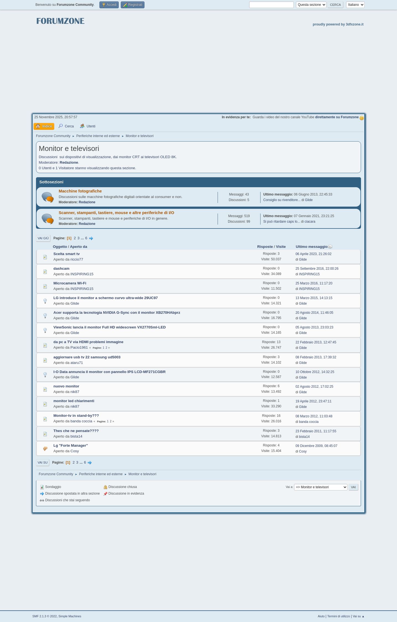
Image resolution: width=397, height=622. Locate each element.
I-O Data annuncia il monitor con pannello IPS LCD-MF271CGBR (109, 372)
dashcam (61, 268)
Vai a (289, 487)
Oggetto (60, 247)
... (83, 238)
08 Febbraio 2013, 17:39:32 (315, 357)
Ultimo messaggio (314, 247)
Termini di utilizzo (338, 616)
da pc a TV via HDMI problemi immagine (88, 342)
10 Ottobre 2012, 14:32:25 (314, 372)
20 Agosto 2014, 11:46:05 (314, 313)
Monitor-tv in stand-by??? (76, 415)
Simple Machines (69, 616)
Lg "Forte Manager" (70, 445)
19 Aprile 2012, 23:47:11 (313, 401)
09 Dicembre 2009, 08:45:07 (316, 446)
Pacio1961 (79, 347)
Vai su (43, 462)
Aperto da (78, 247)
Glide (309, 200)
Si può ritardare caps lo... (281, 221)
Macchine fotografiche (80, 191)
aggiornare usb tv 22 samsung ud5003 (86, 357)
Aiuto (321, 616)
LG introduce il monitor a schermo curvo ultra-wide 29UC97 (105, 298)
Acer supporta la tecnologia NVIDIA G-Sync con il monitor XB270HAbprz (116, 312)
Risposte (265, 247)
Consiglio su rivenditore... (282, 200)
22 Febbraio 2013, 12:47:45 (315, 342)
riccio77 (77, 259)
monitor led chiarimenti (73, 401)
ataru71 (77, 363)
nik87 (75, 392)
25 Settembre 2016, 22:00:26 (316, 269)
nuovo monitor (66, 386)
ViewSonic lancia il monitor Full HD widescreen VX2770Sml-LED (109, 327)
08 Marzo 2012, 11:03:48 (313, 416)
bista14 (77, 436)
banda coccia (81, 421)
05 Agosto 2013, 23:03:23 (314, 327)
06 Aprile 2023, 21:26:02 (313, 254)
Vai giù (43, 238)
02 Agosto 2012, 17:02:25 (314, 387)
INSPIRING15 (82, 274)
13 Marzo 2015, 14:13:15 (313, 298)
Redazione (69, 162)
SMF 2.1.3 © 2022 (44, 616)
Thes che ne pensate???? (76, 431)
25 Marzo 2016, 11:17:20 (313, 283)
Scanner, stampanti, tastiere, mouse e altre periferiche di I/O (116, 212)
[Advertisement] (198, 69)
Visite (281, 247)
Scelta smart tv (66, 254)
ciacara (310, 221)
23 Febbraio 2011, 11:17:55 (315, 431)
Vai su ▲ (359, 616)
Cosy (75, 451)
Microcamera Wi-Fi (69, 283)
